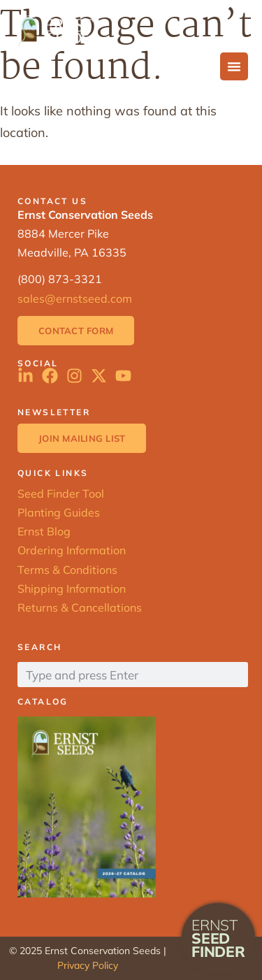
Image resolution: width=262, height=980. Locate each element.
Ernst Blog (44, 531)
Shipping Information (71, 589)
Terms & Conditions (67, 570)
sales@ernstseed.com (74, 298)
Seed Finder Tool (60, 493)
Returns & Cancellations (79, 607)
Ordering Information (71, 550)
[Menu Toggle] (234, 66)
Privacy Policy (87, 965)
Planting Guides (58, 512)
